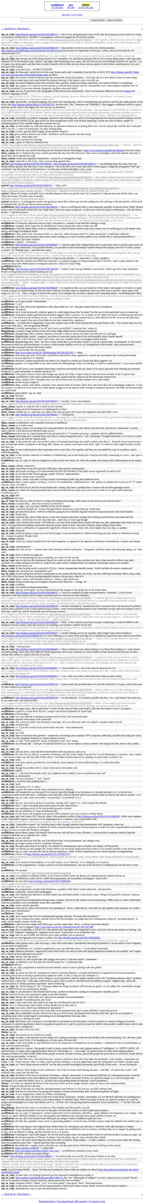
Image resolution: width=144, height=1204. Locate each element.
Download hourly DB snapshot (72, 1201)
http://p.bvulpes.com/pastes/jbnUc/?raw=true (37, 1150)
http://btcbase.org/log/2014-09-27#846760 (49, 881)
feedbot (4, 145)
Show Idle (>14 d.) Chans (72, 14)
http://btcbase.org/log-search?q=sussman (51, 873)
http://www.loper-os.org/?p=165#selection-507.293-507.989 (64, 927)
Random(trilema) (47, 1201)
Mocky (4, 937)
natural (127, 91)
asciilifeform (57, 5)
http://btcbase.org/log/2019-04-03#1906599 (37, 269)
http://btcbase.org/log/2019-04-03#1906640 (37, 649)
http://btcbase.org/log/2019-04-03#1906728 (36, 697)
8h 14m (71, 7)
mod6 (4, 1169)
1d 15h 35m (57, 7)
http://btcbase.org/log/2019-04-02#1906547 (71, 172)
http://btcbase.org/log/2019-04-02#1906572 (37, 34)
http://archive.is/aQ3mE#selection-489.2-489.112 (39, 1177)
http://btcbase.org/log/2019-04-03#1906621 (31, 1156)
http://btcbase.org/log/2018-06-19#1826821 (79, 937)
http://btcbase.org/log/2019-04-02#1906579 (31, 185)
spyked (4, 164)
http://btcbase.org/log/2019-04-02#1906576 (37, 48)
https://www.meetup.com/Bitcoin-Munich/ (104, 150)
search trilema (98, 20)
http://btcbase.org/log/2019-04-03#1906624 (37, 606)
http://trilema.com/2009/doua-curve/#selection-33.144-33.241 (31, 50)
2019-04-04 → (24, 28)
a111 (3, 40)
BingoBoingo (7, 269)
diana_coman (8, 153)
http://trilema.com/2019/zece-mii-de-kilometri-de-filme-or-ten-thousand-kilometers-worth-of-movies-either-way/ (64, 145)
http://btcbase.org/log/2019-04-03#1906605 (36, 244)
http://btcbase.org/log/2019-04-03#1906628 (36, 288)
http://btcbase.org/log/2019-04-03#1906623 (37, 414)
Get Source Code (97, 1201)
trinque (5, 1156)
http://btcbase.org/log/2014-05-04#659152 (21, 635)
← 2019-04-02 (8, 28)
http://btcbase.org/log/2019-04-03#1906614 (37, 401)
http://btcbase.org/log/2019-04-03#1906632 (37, 592)
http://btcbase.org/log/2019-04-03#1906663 (37, 676)
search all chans (114, 20)
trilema (85, 4)
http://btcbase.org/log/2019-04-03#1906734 (36, 684)
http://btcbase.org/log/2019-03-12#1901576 (48, 854)
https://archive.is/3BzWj (27, 1148)
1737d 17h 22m (85, 7)
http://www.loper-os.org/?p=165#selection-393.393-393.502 (44, 352)
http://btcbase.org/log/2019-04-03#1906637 (37, 633)
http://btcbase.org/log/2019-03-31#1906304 (98, 816)
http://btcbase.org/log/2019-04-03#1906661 (37, 668)
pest (71, 5)
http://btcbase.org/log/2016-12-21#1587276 (33, 104)
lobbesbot (6, 199)
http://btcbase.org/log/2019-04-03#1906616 (36, 207)
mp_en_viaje (7, 34)
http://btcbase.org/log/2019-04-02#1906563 (71, 40)
